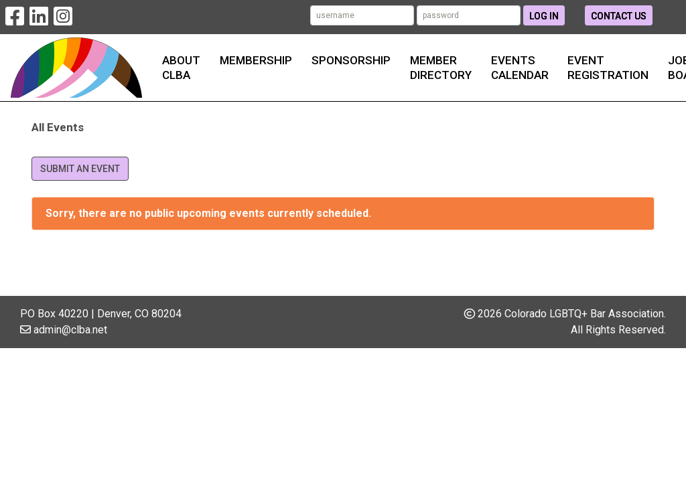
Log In (544, 16)
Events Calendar (520, 68)
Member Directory (441, 68)
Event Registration (607, 68)
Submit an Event (80, 168)
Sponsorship (351, 60)
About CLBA (181, 68)
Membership (256, 60)
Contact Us (618, 16)
